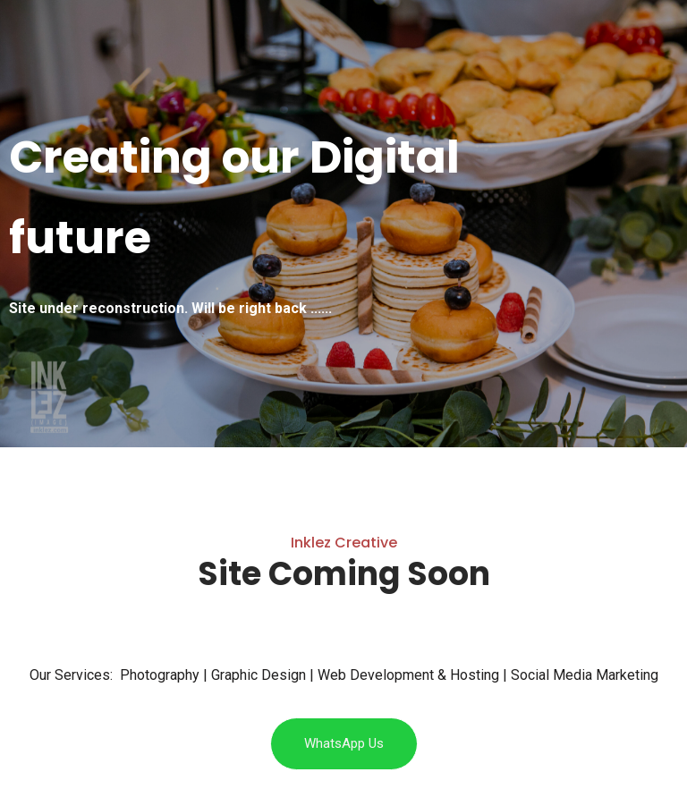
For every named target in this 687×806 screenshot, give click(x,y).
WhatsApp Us (344, 743)
